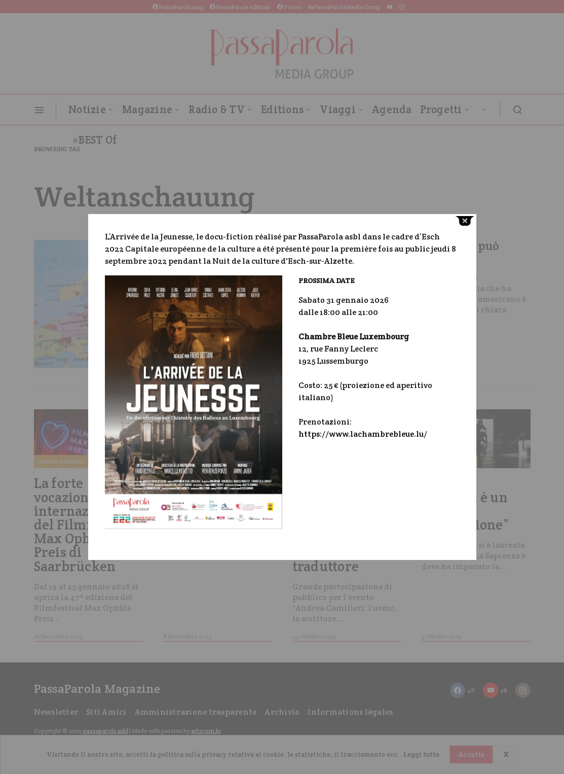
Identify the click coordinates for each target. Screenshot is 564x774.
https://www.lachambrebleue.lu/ (362, 434)
